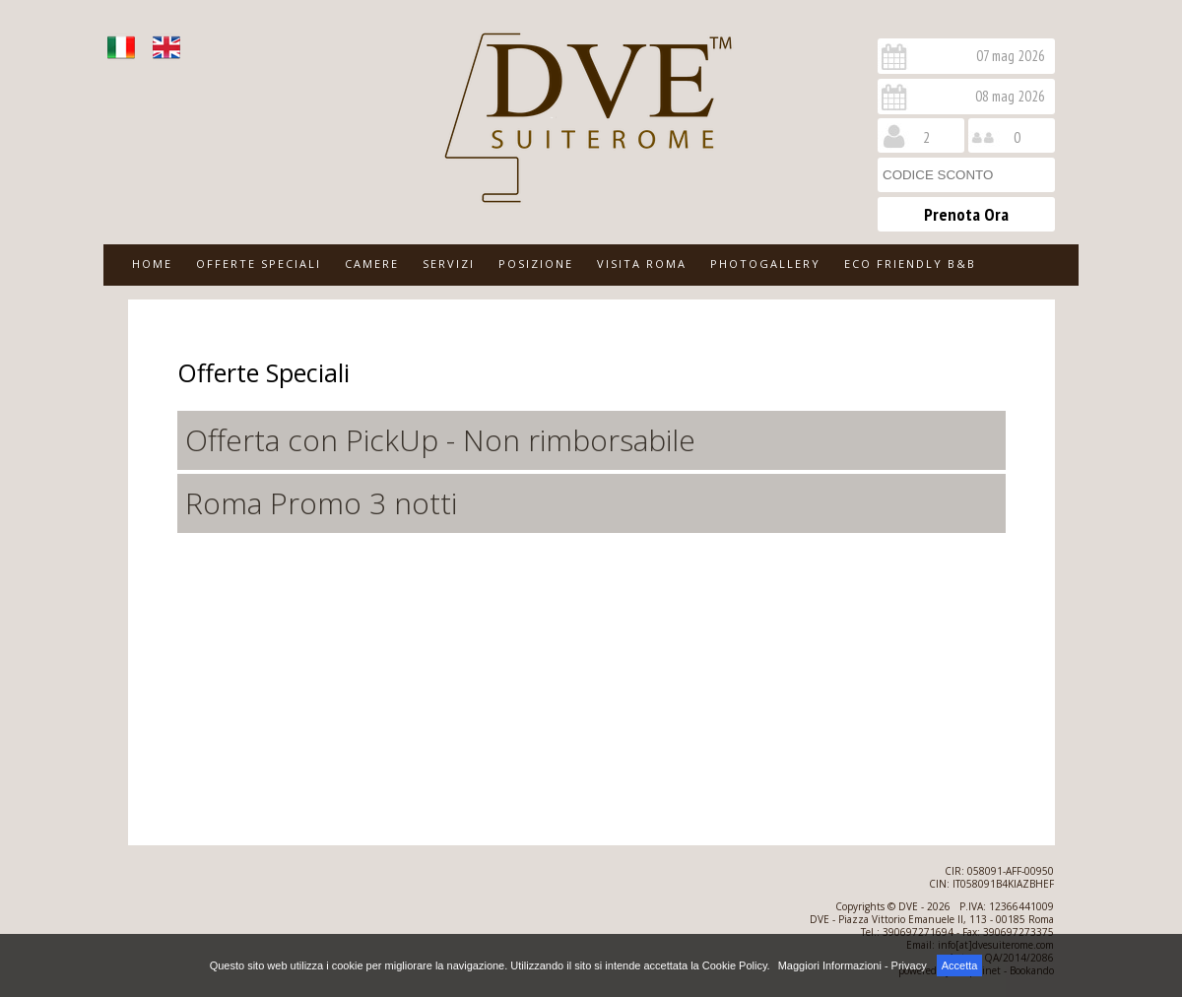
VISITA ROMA (642, 263)
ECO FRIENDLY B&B (910, 263)
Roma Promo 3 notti (321, 503)
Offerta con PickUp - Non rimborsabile (440, 440)
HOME (152, 263)
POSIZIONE (535, 263)
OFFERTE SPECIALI (258, 263)
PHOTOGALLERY (765, 263)
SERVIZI (449, 263)
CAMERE (372, 263)
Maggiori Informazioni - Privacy (852, 965)
